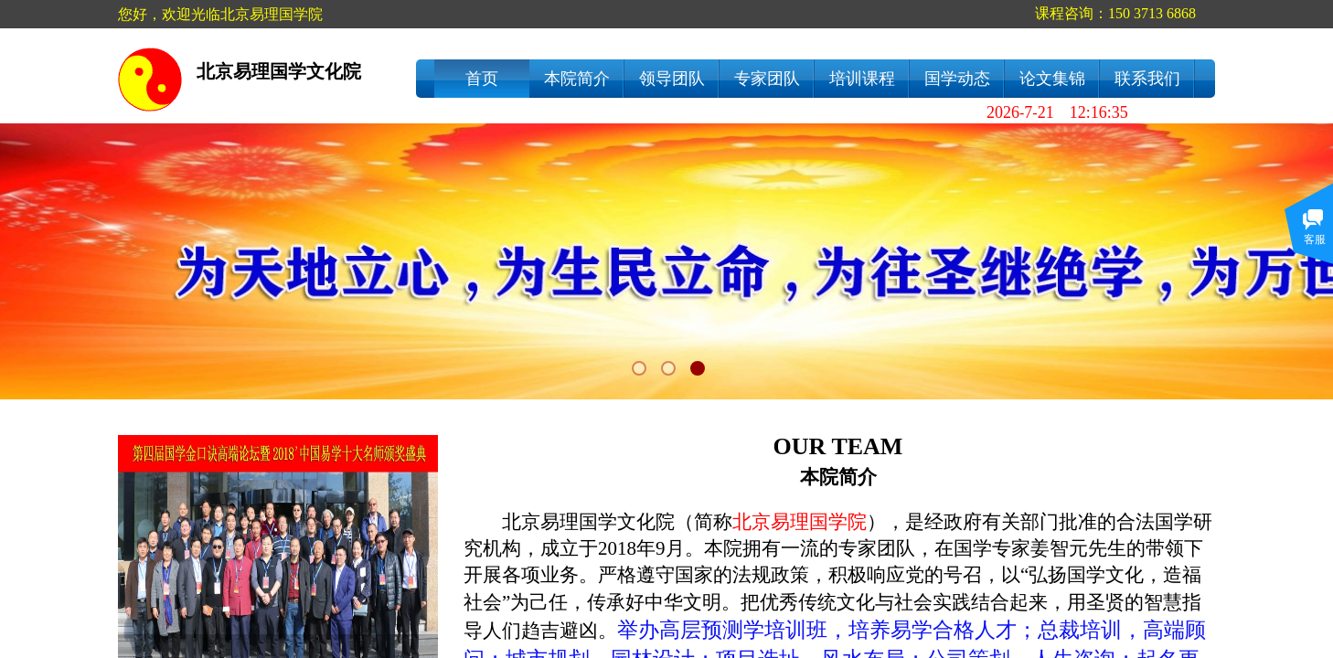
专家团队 (767, 78)
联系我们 (1147, 78)
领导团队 (672, 78)
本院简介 (577, 78)
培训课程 (862, 78)
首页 (481, 78)
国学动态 (957, 78)
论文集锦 (1052, 78)
